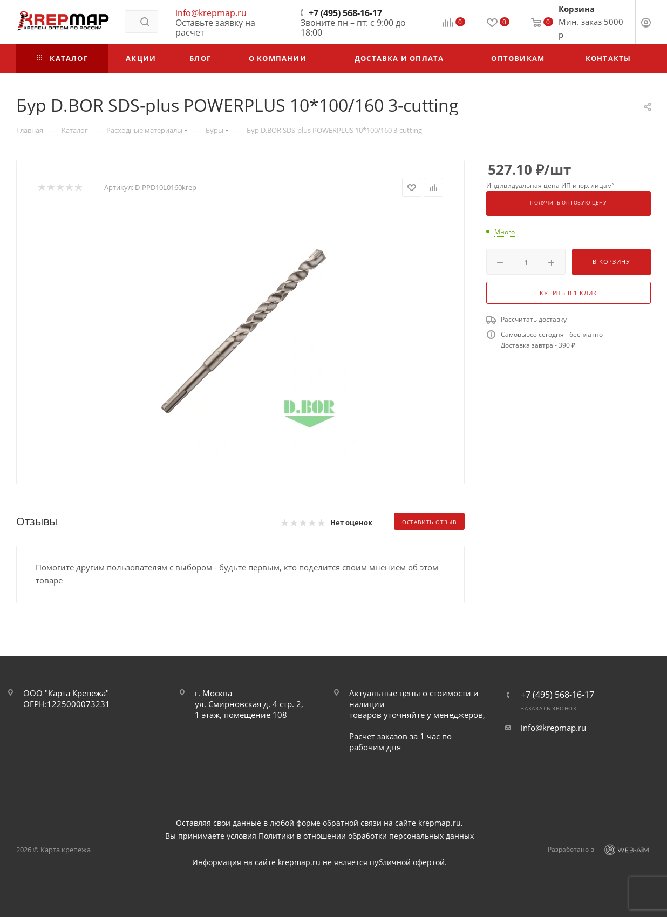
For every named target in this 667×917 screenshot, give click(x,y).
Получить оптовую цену (568, 203)
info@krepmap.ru (211, 13)
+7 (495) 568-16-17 (345, 13)
